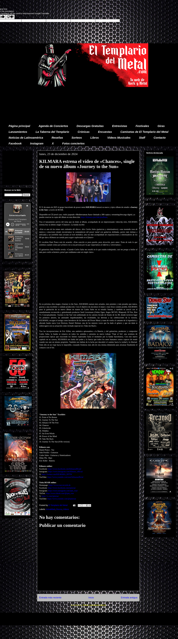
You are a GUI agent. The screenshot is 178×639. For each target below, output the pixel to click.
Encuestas (105, 131)
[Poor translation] (10, 17)
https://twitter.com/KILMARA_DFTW (57, 474)
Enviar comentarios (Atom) (94, 605)
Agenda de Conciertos (53, 126)
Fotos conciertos (73, 143)
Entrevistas (119, 126)
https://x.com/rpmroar (50, 496)
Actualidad (50, 509)
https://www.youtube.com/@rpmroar (61, 499)
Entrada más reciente (50, 597)
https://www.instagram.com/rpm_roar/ (63, 491)
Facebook (15, 143)
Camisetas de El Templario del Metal (144, 131)
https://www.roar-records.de (60, 485)
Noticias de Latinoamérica (26, 137)
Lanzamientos (18, 131)
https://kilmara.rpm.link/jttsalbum (94, 217)
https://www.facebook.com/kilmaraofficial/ (64, 469)
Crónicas (84, 131)
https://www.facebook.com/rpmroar (62, 488)
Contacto (160, 137)
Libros (94, 137)
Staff (142, 137)
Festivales (142, 126)
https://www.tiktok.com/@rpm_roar (60, 493)
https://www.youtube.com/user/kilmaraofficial (65, 477)
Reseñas (57, 137)
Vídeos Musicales (119, 137)
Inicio (91, 597)
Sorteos (76, 137)
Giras (161, 126)
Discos (59, 509)
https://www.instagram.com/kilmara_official (65, 472)
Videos (66, 509)
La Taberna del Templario (52, 131)
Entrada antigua (129, 597)
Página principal (19, 126)
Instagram (36, 143)
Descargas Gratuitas (90, 126)
